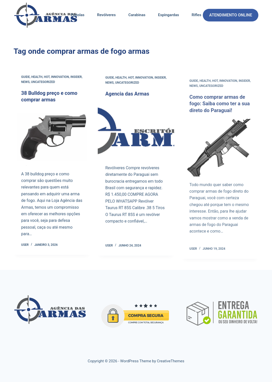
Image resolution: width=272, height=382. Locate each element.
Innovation (60, 77)
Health (36, 77)
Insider (76, 77)
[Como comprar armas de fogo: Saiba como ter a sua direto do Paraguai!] (220, 153)
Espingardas (168, 15)
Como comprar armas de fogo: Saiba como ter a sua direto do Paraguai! (219, 109)
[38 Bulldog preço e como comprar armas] (52, 136)
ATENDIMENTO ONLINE (230, 15)
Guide (25, 77)
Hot (47, 77)
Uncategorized (43, 82)
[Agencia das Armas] (136, 131)
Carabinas (136, 15)
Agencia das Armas (127, 95)
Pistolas (77, 15)
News (25, 82)
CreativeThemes (170, 360)
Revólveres (106, 15)
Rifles (196, 15)
